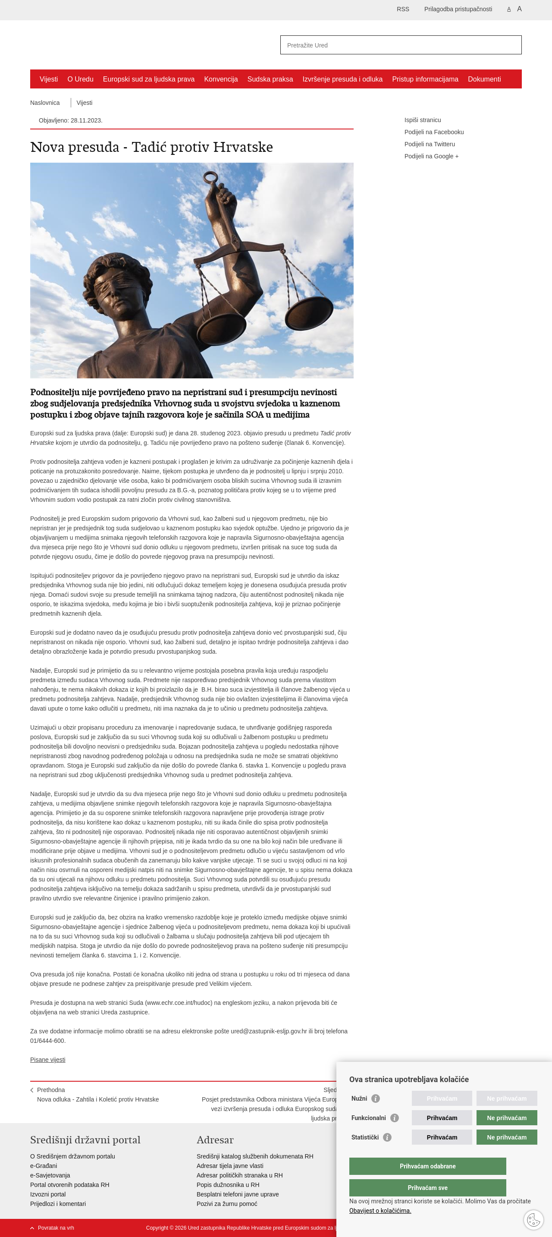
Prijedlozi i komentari (58, 1203)
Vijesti (49, 79)
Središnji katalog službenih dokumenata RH (255, 1156)
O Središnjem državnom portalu (72, 1156)
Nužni (359, 1115)
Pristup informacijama (425, 79)
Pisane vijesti (48, 1059)
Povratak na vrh (56, 1228)
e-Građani (43, 1165)
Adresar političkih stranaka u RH (240, 1175)
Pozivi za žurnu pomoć (227, 1203)
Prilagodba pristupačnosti (458, 9)
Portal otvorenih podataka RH (70, 1184)
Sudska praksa (270, 79)
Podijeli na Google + (425, 157)
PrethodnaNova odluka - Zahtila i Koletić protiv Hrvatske (98, 1094)
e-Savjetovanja (50, 1175)
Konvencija (221, 79)
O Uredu (80, 79)
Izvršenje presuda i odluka (343, 79)
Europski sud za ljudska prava (149, 79)
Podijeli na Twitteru (423, 144)
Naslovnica (45, 102)
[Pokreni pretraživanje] (512, 45)
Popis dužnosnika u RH (228, 1184)
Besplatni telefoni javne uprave (238, 1194)
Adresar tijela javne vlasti (230, 1165)
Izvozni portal (48, 1194)
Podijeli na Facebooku (428, 132)
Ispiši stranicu (416, 120)
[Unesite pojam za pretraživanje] (392, 45)
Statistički (365, 1154)
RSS (403, 9)
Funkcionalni (368, 1135)
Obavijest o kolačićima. (380, 1210)
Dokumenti (484, 79)
